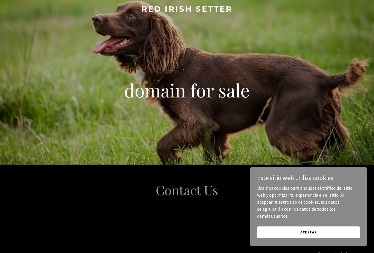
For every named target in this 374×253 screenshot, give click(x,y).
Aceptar (308, 232)
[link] (187, 10)
